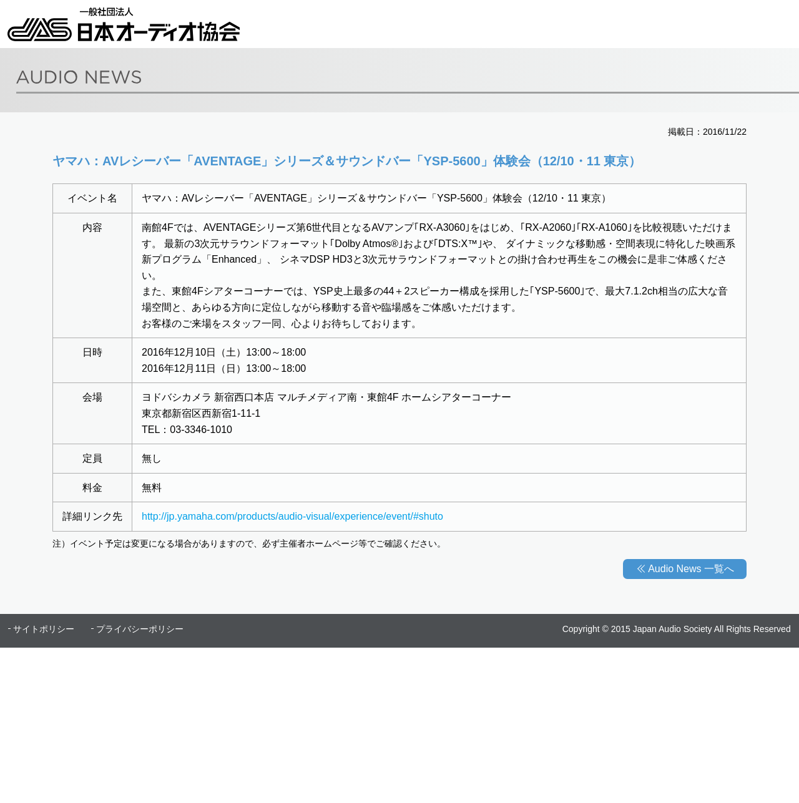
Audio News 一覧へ (691, 568)
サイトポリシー (43, 629)
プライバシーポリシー (140, 629)
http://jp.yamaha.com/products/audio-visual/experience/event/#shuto (292, 516)
